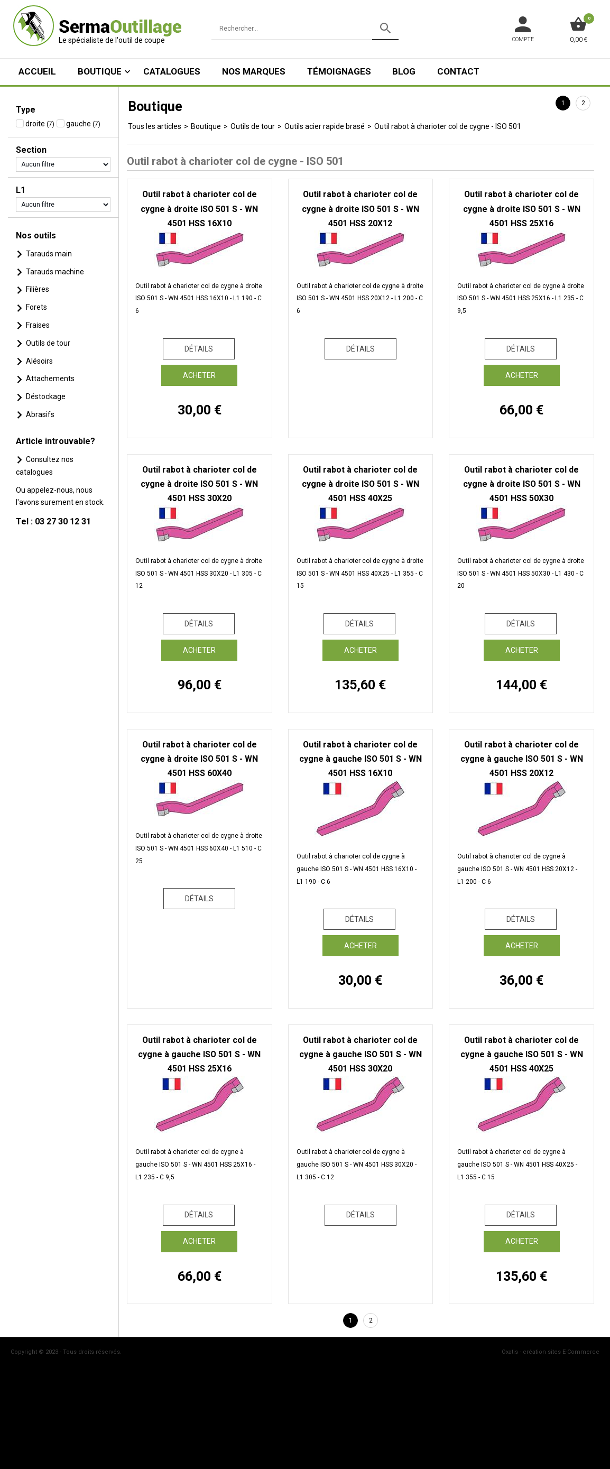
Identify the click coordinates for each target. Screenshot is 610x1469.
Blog (403, 71)
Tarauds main (49, 254)
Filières (37, 289)
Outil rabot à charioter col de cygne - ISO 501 (447, 126)
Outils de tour (48, 343)
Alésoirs (39, 361)
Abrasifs (40, 414)
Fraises (38, 325)
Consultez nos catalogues (44, 465)
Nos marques (253, 71)
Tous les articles (154, 126)
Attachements (50, 378)
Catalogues (171, 71)
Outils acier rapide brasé (324, 126)
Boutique (100, 71)
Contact (458, 71)
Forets (36, 307)
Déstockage (46, 396)
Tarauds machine (55, 271)
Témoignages (339, 71)
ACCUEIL (37, 71)
